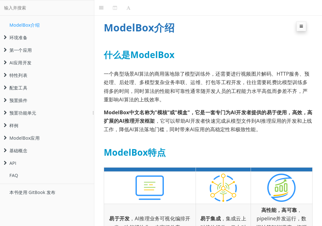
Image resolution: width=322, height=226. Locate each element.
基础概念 (15, 150)
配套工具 (15, 88)
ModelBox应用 (22, 138)
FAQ (13, 175)
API (10, 163)
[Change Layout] (115, 8)
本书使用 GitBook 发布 (32, 192)
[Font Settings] (128, 8)
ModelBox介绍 (24, 25)
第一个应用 (18, 50)
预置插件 (15, 100)
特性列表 (15, 75)
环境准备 (15, 37)
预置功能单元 (20, 113)
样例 (11, 125)
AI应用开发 (17, 63)
